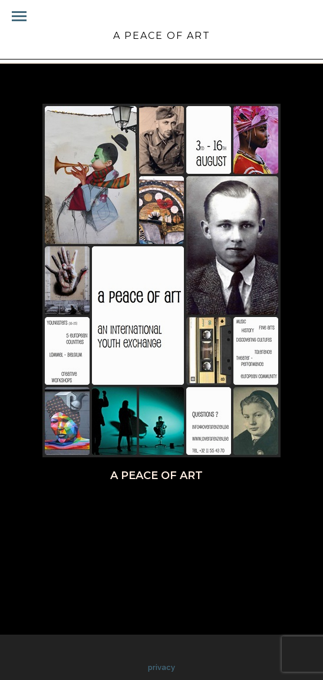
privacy (161, 667)
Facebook (79, 507)
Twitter (130, 507)
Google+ (234, 507)
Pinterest (182, 507)
